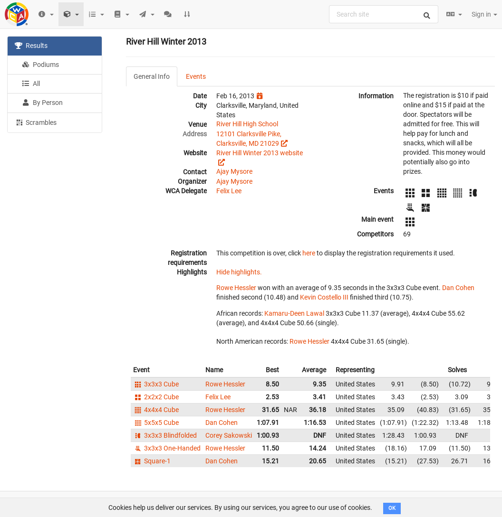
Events (196, 76)
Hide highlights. (239, 272)
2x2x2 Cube (156, 397)
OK (392, 508)
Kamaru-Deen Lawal (294, 313)
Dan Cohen (458, 287)
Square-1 (152, 461)
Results (31, 45)
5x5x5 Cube (156, 422)
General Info (152, 76)
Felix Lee (228, 191)
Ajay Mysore (234, 171)
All (31, 83)
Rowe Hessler (236, 287)
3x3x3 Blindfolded (165, 435)
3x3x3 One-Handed (167, 448)
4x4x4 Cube (156, 410)
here (308, 253)
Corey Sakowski (228, 435)
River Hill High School (247, 124)
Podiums (40, 64)
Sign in (484, 14)
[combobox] (383, 14)
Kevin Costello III (324, 297)
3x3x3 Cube (156, 384)
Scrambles (36, 122)
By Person (42, 102)
